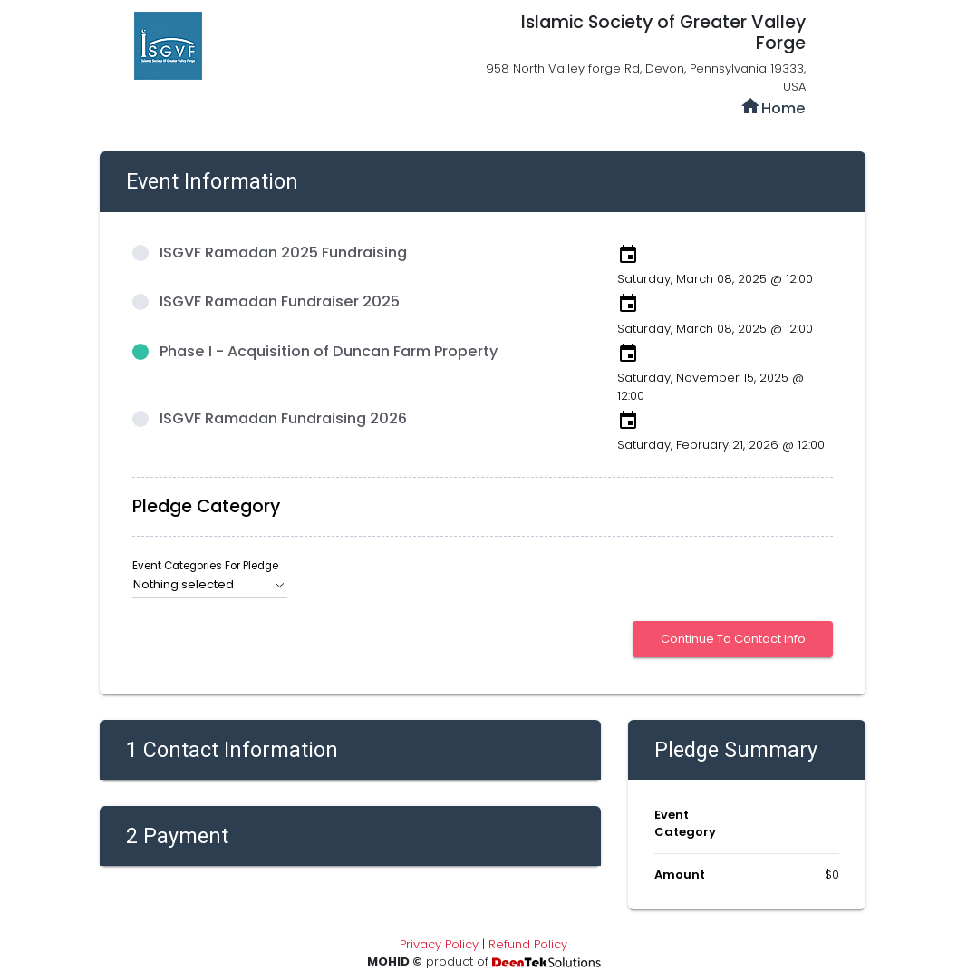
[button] (209, 585)
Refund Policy (527, 944)
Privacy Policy (439, 944)
